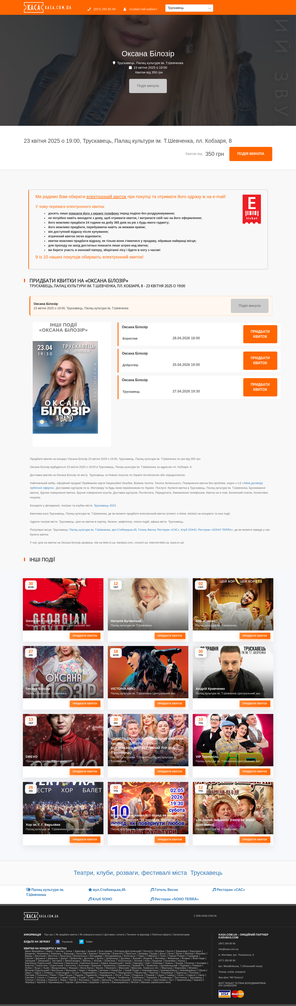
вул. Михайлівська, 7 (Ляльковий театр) (240, 966)
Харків (95, 980)
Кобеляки (157, 963)
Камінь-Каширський (112, 963)
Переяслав (140, 973)
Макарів (73, 968)
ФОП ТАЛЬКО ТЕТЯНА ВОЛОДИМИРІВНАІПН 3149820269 (242, 984)
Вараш (29, 956)
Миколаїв (123, 968)
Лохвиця (196, 965)
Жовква (186, 958)
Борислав (130, 338)
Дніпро (64, 958)
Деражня (40, 958)
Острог (75, 973)
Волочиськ (130, 956)
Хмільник (106, 980)
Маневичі (111, 968)
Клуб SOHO (188, 529)
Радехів (79, 975)
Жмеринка (173, 958)
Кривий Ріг (138, 965)
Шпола (105, 982)
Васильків (40, 956)
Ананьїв (92, 951)
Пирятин (153, 973)
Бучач (179, 953)
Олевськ (48, 973)
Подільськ (181, 973)
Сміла (201, 975)
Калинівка (170, 961)
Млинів (192, 968)
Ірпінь (69, 951)
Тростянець (180, 977)
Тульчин (29, 980)
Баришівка (182, 951)
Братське (131, 953)
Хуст (171, 980)
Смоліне (29, 977)
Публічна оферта (161, 934)
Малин (99, 968)
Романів (150, 975)
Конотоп (29, 965)
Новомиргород (150, 970)
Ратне (118, 975)
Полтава (29, 975)
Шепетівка (81, 982)
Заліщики (30, 961)
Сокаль (41, 977)
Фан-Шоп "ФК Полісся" (231, 977)
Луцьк (37, 968)
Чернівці (29, 982)
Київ (147, 963)
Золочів (138, 961)
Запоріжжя (43, 961)
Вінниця (189, 953)
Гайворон (152, 956)
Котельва (84, 965)
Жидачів (147, 958)
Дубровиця (112, 958)
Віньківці (200, 953)
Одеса (37, 973)
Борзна (93, 953)
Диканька (53, 958)
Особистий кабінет (140, 9)
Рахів (127, 975)
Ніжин (82, 970)
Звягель (86, 961)
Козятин (190, 963)
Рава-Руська (65, 975)
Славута (191, 975)
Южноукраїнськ (120, 982)
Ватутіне (53, 956)
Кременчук (124, 965)
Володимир (96, 956)
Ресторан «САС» (168, 529)
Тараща (111, 977)
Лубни (28, 968)
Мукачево (71, 970)
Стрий (82, 977)
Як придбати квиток (66, 934)
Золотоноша (124, 961)
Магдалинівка (59, 968)
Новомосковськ (168, 970)
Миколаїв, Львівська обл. (145, 968)
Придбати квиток (260, 334)
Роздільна (137, 975)
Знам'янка (109, 961)
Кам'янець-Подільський (38, 963)
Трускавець (131, 391)
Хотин (147, 980)
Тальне (100, 977)
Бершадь (69, 953)
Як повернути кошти (90, 934)
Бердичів (30, 953)
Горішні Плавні (177, 956)
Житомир (160, 958)
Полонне (194, 973)
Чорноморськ (55, 982)
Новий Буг (116, 970)
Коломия (201, 963)
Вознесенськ (81, 956)
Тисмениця (166, 977)
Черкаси (197, 980)
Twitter (86, 942)
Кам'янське (72, 963)
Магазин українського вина (156, 982)
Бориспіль (118, 953)
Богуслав (81, 953)
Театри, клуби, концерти (231, 972)
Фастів (72, 980)
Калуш (181, 961)
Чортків (69, 982)
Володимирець (113, 956)
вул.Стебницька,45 (124, 529)
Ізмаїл (49, 951)
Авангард (80, 951)
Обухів (202, 970)
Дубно (100, 958)
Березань (56, 953)
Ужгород (40, 980)
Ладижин (185, 965)
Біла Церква (105, 951)
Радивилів (91, 975)
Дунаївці (125, 958)
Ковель (169, 963)
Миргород (166, 968)
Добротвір (130, 365)
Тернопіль (151, 977)
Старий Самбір (67, 977)
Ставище (52, 977)
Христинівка (160, 980)
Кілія (147, 961)
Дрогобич (89, 958)
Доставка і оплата (114, 934)
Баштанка (195, 951)
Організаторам (181, 934)
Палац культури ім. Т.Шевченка (89, 529)
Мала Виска (86, 968)
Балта (170, 951)
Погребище (167, 973)
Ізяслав (59, 951)
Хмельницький (122, 980)
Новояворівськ (188, 970)
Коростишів (56, 965)
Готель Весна (147, 529)
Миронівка (180, 968)
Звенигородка (72, 961)
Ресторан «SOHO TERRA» (215, 529)
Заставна (57, 961)
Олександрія (62, 973)
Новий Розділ (132, 970)
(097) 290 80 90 (102, 9)
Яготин (135, 982)
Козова (179, 963)
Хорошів (137, 980)
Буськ (163, 953)
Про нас (48, 934)
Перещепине (124, 973)
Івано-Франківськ (34, 951)
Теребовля (138, 977)
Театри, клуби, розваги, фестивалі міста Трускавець (148, 872)
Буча (171, 953)
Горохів (29, 958)
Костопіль (71, 965)
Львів (46, 968)
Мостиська (57, 970)
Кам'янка (58, 963)
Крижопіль (152, 965)
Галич (163, 956)
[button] (189, 8)
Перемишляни (107, 973)
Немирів (92, 970)
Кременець (109, 965)
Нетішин (103, 970)
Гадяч (141, 956)
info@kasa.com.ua (228, 949)
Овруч (28, 973)
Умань (63, 980)
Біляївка (159, 951)
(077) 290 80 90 (226, 960)
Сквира (170, 975)
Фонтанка (84, 980)
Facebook (64, 942)
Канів (128, 963)
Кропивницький (169, 965)
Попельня (42, 975)
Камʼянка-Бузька (89, 963)
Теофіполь (123, 977)
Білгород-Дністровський (128, 951)
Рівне (53, 975)
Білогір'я (148, 951)
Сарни (160, 975)
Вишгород (65, 956)
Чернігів (41, 982)
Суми (91, 977)
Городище (192, 956)
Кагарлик (157, 961)
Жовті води (198, 958)
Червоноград (183, 980)
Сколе (180, 975)
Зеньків (97, 961)
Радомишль (106, 975)
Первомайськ (89, 973)
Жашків (136, 958)
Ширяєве (94, 982)
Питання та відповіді (138, 934)
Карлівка (138, 963)
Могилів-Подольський (37, 970)
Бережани (42, 953)
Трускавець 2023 (104, 505)
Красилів (96, 965)
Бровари (143, 953)
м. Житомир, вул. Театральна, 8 (236, 955)
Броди (154, 953)
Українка (53, 980)
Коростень (42, 965)
